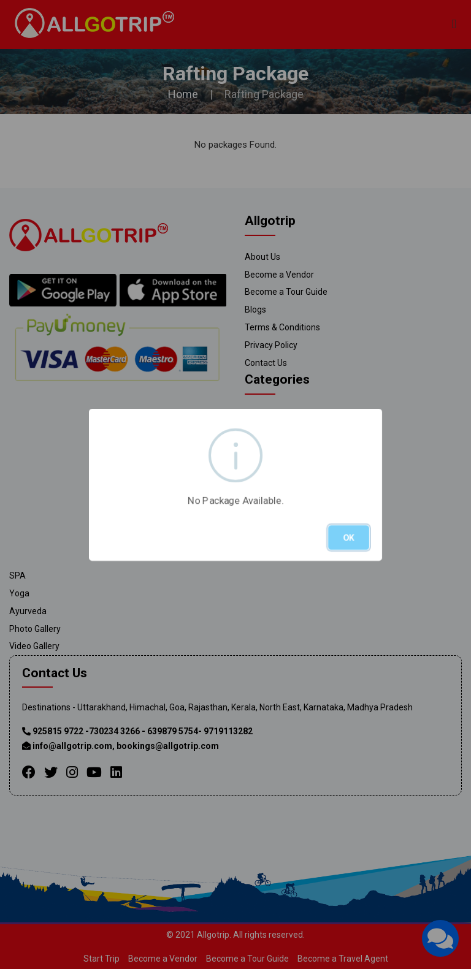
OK (348, 537)
